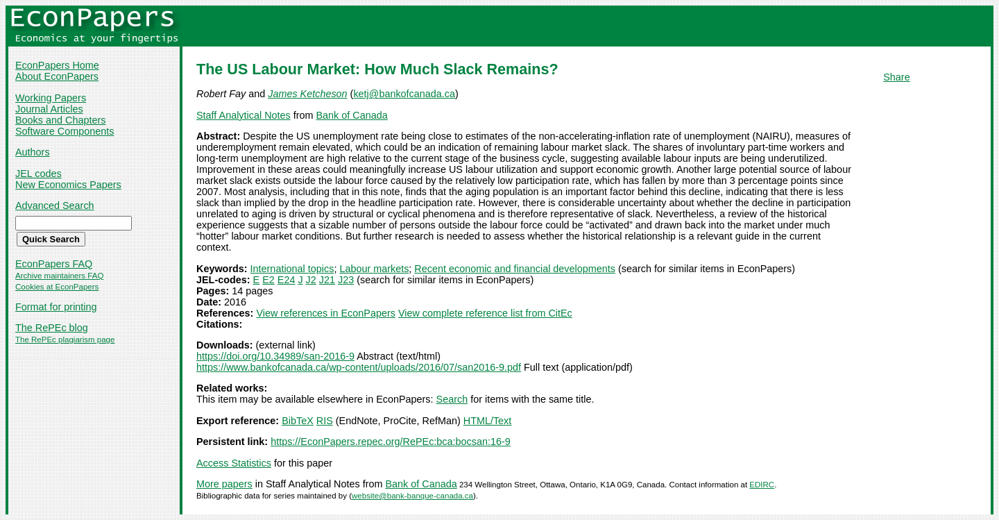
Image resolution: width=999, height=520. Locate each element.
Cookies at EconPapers (57, 287)
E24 (287, 279)
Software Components (64, 131)
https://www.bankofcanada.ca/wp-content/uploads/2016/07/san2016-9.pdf (358, 367)
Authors (32, 152)
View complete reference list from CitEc (485, 313)
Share (896, 77)
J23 (346, 279)
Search (452, 399)
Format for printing (56, 306)
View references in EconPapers (325, 313)
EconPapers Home (57, 65)
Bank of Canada (352, 115)
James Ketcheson (307, 93)
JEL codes (38, 173)
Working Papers (50, 97)
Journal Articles (49, 109)
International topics (292, 268)
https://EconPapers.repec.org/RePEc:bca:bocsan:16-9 (391, 441)
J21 (327, 279)
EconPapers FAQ (53, 263)
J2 (311, 279)
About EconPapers (57, 76)
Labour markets (374, 268)
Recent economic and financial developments (514, 268)
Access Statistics (233, 463)
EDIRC (761, 484)
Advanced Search (54, 205)
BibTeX (298, 420)
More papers (224, 483)
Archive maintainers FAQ (59, 275)
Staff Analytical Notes (243, 115)
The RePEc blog (51, 327)
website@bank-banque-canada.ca (412, 496)
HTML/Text (487, 420)
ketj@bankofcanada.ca (404, 93)
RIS (324, 420)
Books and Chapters (60, 120)
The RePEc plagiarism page (64, 339)
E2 (268, 279)
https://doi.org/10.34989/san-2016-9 (275, 356)
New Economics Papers (68, 184)
